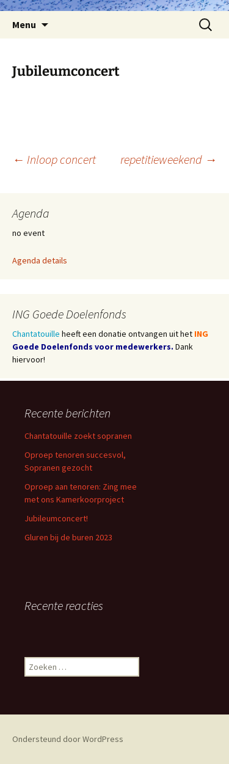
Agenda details (39, 260)
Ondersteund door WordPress (67, 738)
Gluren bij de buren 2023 (68, 537)
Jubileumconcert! (56, 518)
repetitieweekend (168, 159)
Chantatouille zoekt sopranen (78, 435)
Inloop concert (54, 159)
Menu (24, 24)
